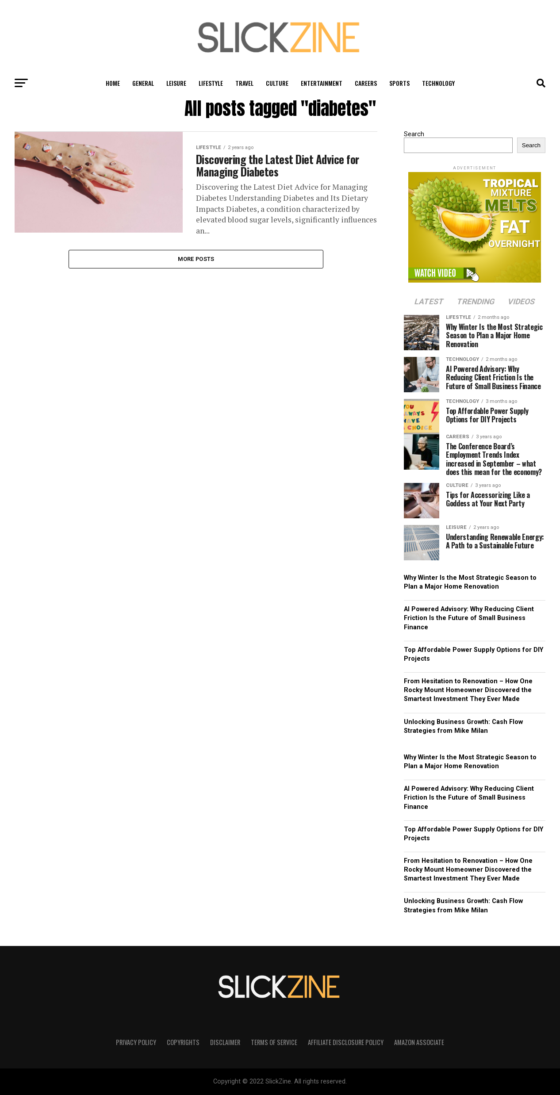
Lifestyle (211, 83)
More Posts (196, 261)
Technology (438, 83)
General (143, 83)
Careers (366, 83)
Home (113, 83)
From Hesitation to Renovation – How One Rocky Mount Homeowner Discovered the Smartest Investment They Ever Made (468, 690)
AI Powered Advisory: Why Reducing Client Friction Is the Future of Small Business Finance (469, 618)
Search (414, 134)
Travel (244, 83)
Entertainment (321, 83)
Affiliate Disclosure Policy (346, 1042)
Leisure (176, 83)
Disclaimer (225, 1042)
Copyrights (183, 1042)
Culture (277, 83)
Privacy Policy (136, 1042)
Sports (399, 83)
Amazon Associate (419, 1042)
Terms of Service (274, 1042)
